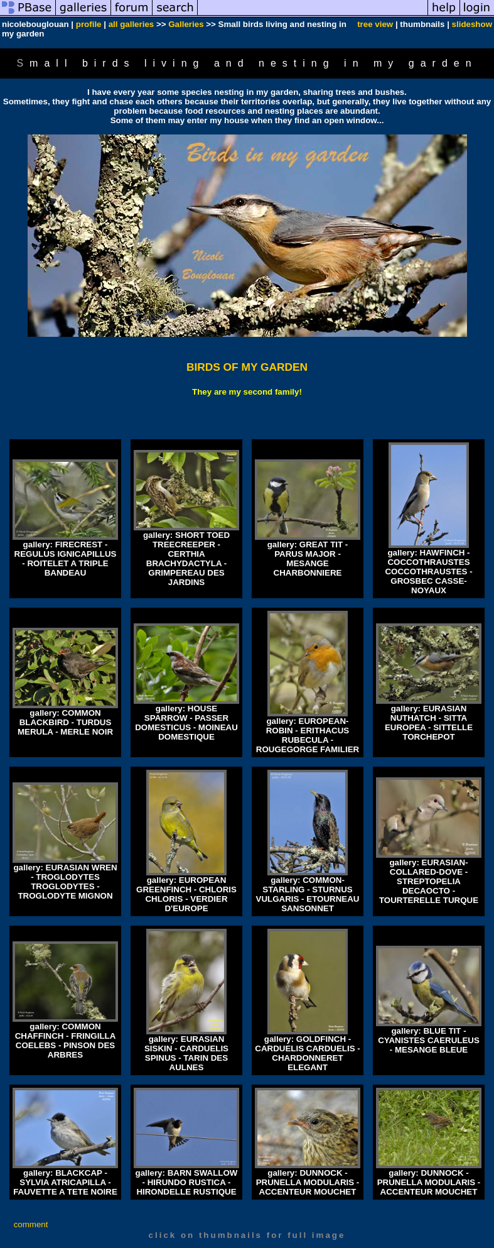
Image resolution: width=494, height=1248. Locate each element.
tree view (375, 24)
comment (31, 1224)
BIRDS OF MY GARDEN (247, 367)
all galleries (131, 24)
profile (89, 24)
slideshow (472, 24)
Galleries (185, 24)
